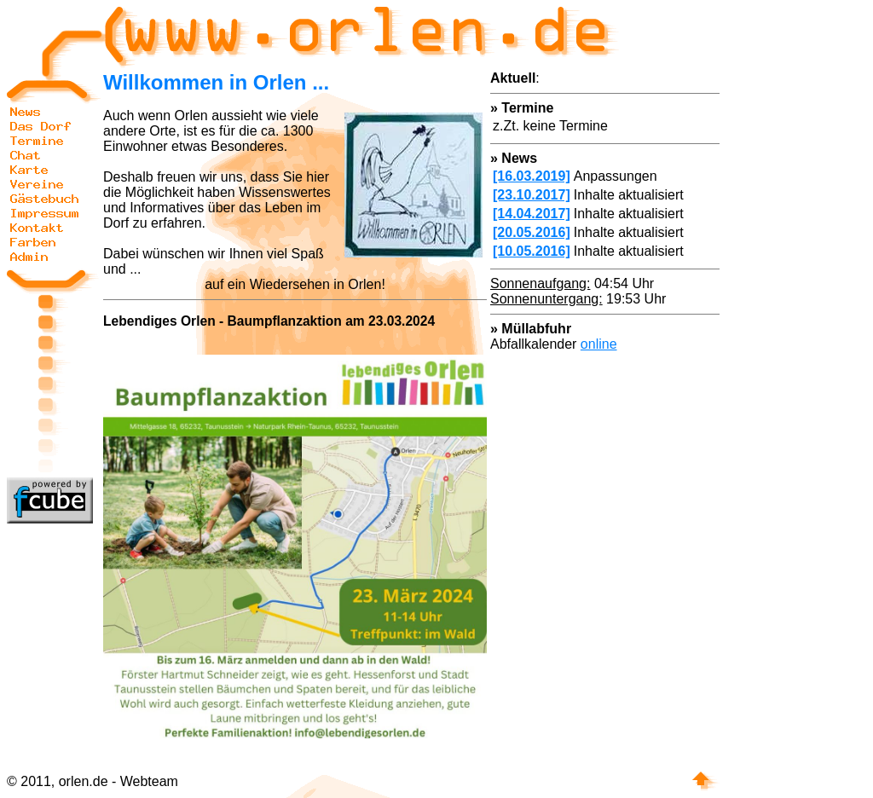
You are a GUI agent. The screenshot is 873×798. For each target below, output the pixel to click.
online (599, 344)
